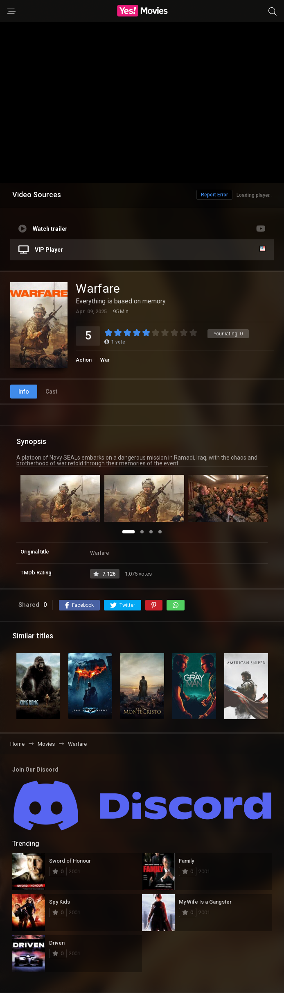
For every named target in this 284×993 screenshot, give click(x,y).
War (105, 359)
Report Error (214, 195)
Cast (51, 391)
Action (84, 359)
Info (23, 391)
